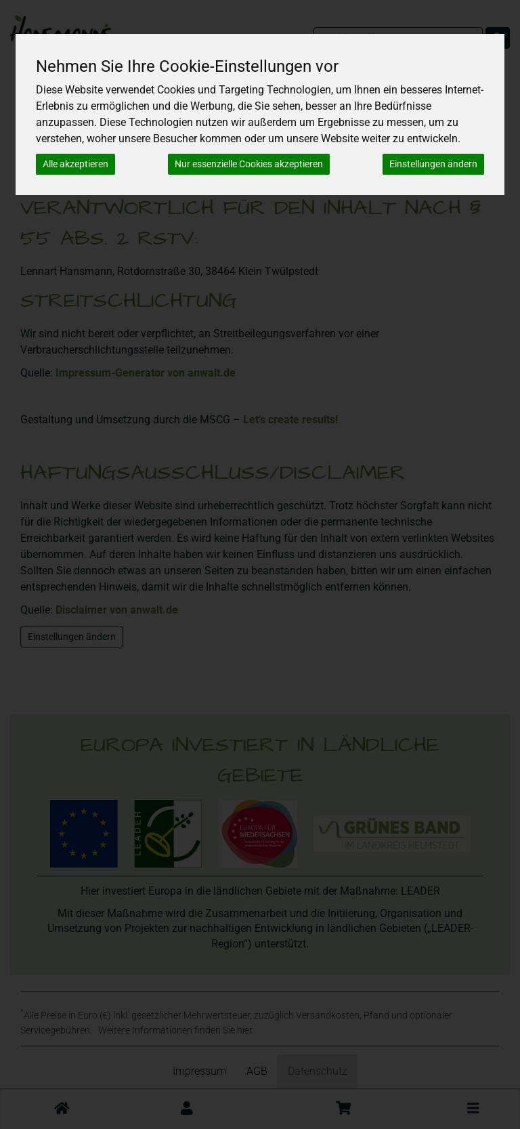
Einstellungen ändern (433, 163)
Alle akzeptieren (75, 163)
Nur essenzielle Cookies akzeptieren (249, 163)
